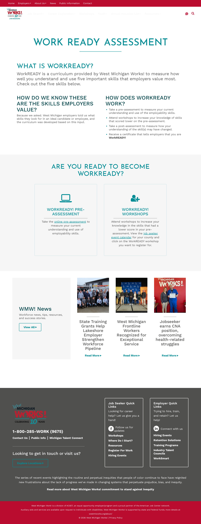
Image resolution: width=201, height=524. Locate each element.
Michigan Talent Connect (66, 438)
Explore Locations (29, 463)
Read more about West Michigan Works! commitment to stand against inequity (100, 489)
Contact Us (20, 438)
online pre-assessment (70, 221)
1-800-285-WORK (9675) (38, 431)
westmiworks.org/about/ (100, 514)
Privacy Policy (115, 518)
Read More (92, 355)
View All (29, 327)
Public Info (38, 438)
